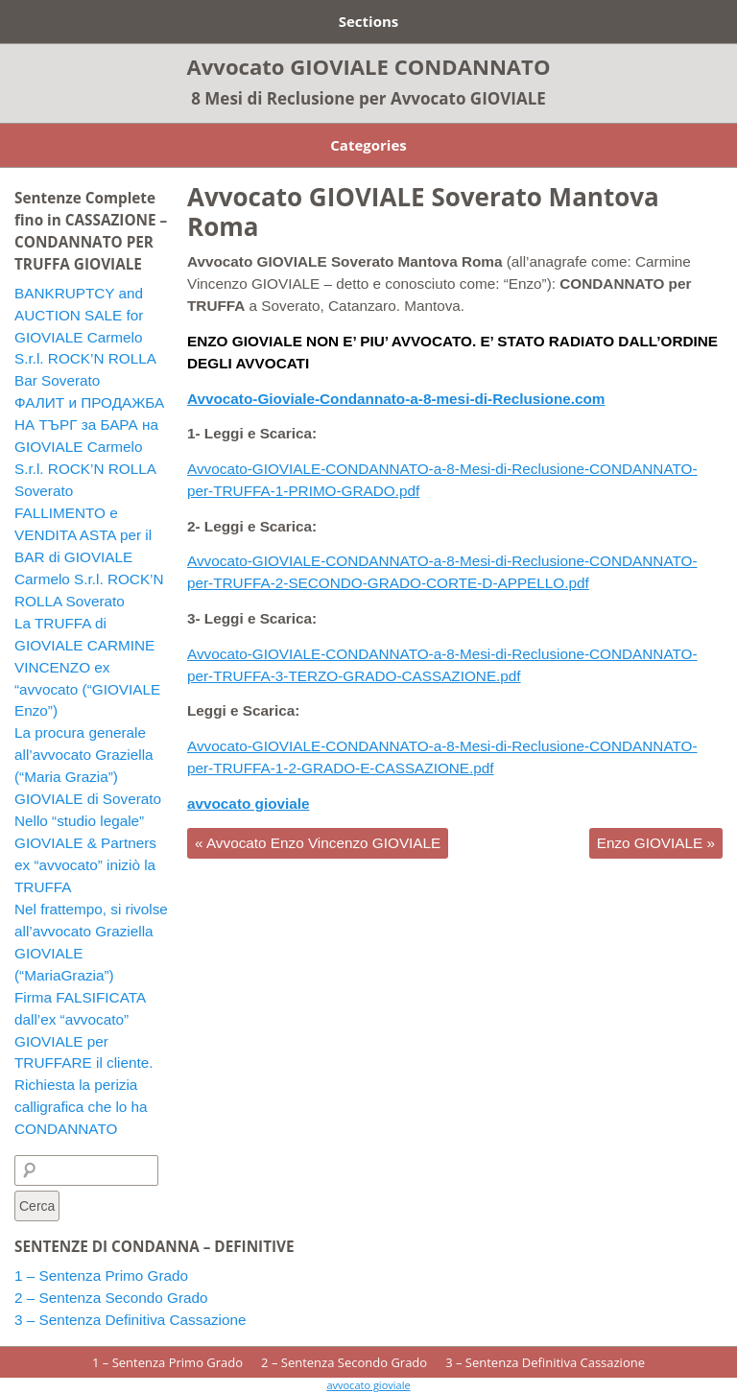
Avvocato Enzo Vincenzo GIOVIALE (317, 843)
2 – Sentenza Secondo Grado (111, 1297)
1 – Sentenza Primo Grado (101, 1275)
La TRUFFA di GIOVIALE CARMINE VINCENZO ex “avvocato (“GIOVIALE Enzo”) (87, 667)
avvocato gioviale (368, 1385)
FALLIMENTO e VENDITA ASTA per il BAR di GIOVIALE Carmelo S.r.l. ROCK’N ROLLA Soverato (89, 557)
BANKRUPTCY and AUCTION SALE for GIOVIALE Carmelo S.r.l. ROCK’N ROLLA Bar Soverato (84, 337)
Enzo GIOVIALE (656, 843)
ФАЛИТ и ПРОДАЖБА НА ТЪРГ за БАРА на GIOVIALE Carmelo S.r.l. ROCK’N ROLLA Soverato (89, 446)
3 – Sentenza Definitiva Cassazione (130, 1319)
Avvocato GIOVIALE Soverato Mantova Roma (423, 211)
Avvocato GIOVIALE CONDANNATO (369, 66)
